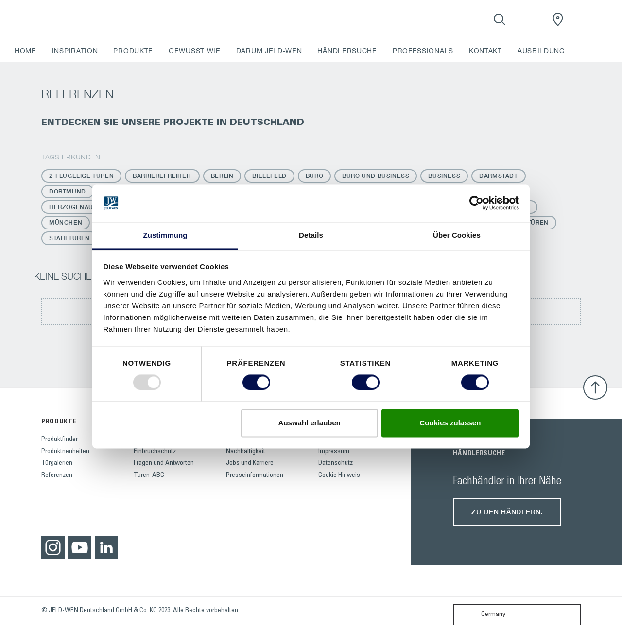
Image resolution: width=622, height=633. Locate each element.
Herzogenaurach (80, 207)
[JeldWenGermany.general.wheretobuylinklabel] (557, 19)
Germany (481, 615)
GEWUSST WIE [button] (195, 50)
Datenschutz (335, 463)
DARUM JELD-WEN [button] (269, 50)
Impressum (333, 451)
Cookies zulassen (450, 423)
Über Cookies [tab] (457, 235)
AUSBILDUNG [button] (541, 50)
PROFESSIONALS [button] (423, 50)
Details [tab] (311, 235)
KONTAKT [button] (485, 50)
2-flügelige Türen (81, 175)
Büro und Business (375, 175)
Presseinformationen (254, 475)
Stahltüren (69, 238)
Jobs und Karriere (250, 463)
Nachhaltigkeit (245, 451)
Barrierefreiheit (162, 175)
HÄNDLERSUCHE (347, 50)
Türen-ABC (149, 475)
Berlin (222, 175)
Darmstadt (498, 175)
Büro (314, 175)
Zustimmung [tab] (165, 235)
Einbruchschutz (155, 451)
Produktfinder (59, 439)
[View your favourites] (528, 19)
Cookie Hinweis (339, 475)
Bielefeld (269, 175)
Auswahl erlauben (309, 423)
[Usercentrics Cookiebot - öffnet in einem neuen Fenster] (476, 203)
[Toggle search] (499, 19)
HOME (25, 50)
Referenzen (56, 475)
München (65, 222)
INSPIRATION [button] (75, 50)
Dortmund (67, 191)
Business (444, 175)
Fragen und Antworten (164, 463)
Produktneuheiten (65, 451)
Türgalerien (56, 463)
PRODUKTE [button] (133, 50)
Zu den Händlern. (507, 512)
